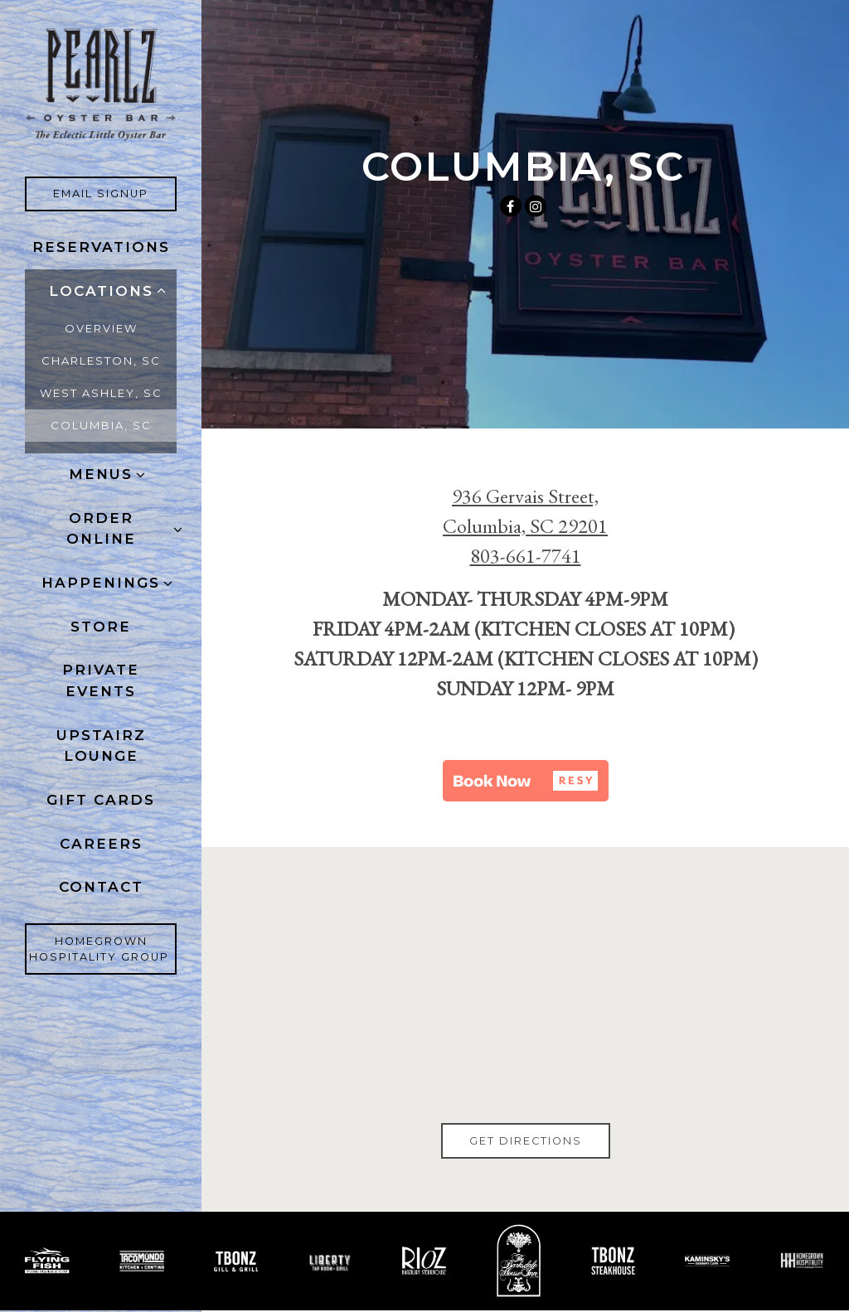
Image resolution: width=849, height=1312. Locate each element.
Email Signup (115, 192)
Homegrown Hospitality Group (103, 949)
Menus (101, 474)
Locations (101, 291)
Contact (101, 887)
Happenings (100, 582)
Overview (101, 328)
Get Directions (539, 1139)
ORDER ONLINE (101, 529)
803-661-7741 (525, 556)
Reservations (101, 247)
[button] (526, 780)
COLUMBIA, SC (101, 425)
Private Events (100, 680)
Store (100, 626)
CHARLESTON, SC (101, 360)
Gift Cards (104, 798)
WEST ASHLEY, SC (101, 392)
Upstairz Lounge (101, 746)
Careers (105, 842)
